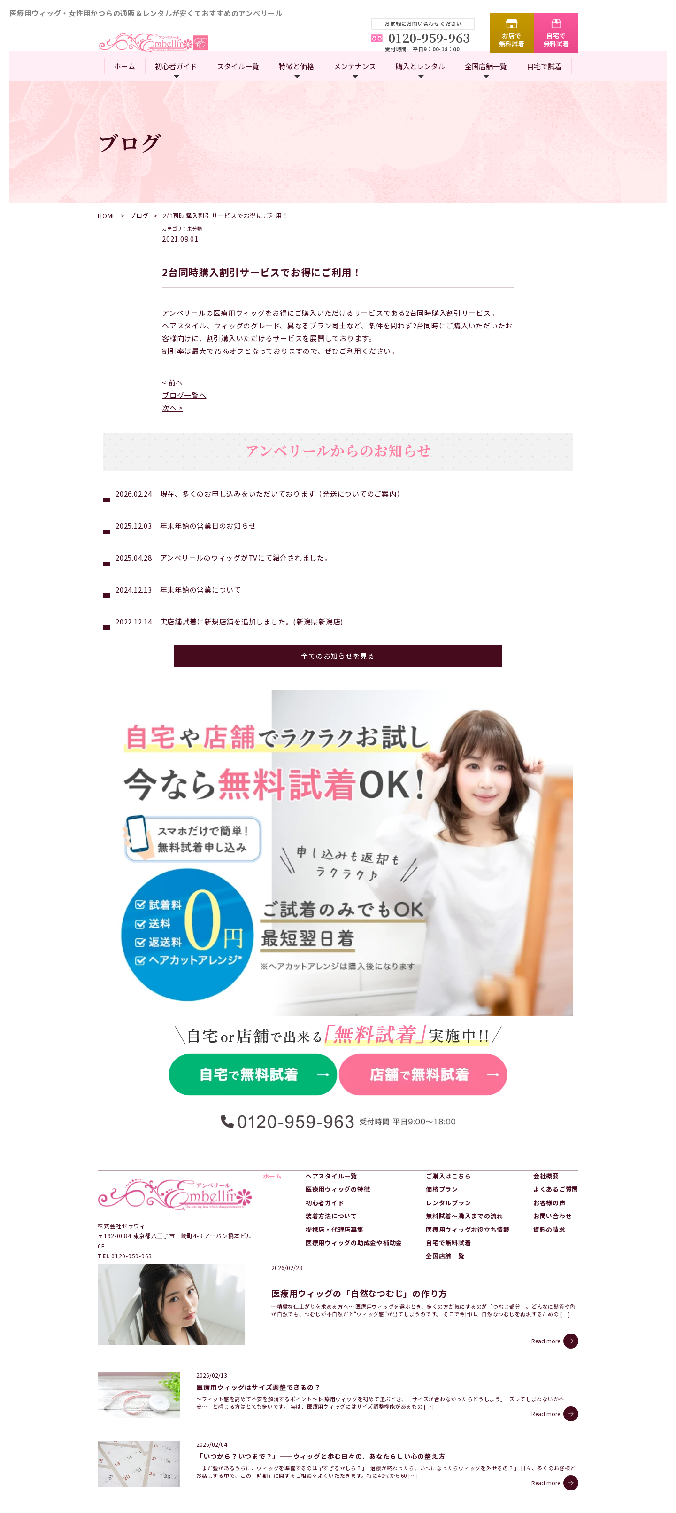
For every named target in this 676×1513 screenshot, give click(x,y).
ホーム (124, 66)
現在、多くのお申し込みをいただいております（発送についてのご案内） (282, 494)
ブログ (139, 215)
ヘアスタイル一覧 (331, 1132)
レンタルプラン (448, 1158)
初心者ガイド (176, 66)
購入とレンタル (420, 66)
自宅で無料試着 (556, 39)
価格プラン (442, 1145)
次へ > (172, 408)
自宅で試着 (544, 66)
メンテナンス (355, 66)
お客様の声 (549, 1158)
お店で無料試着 (512, 39)
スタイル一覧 (238, 66)
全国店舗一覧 (486, 66)
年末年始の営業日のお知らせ (208, 525)
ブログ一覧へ (184, 395)
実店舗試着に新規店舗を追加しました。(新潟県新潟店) (252, 621)
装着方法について (331, 1172)
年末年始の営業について (200, 589)
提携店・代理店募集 (335, 1185)
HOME (107, 215)
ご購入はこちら (448, 1132)
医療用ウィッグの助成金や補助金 (354, 1198)
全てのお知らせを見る (338, 656)
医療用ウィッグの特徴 (338, 1145)
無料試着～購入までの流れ (464, 1172)
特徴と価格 (296, 66)
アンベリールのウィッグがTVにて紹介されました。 (246, 557)
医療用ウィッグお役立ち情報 (468, 1185)
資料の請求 (549, 1185)
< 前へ (172, 382)
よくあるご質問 (555, 1145)
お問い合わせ (552, 1172)
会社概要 (546, 1132)
